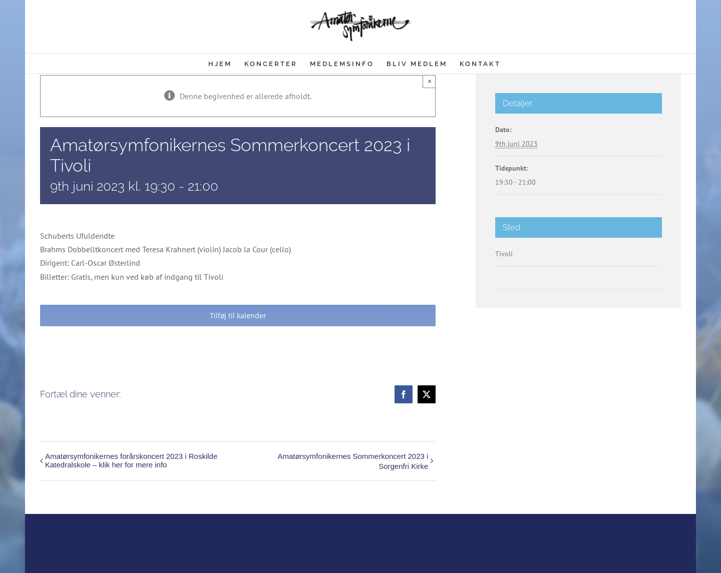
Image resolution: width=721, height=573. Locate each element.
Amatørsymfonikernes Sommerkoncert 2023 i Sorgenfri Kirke (352, 461)
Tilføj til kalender (238, 315)
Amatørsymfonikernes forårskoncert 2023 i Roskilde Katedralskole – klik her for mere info (131, 460)
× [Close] (430, 81)
